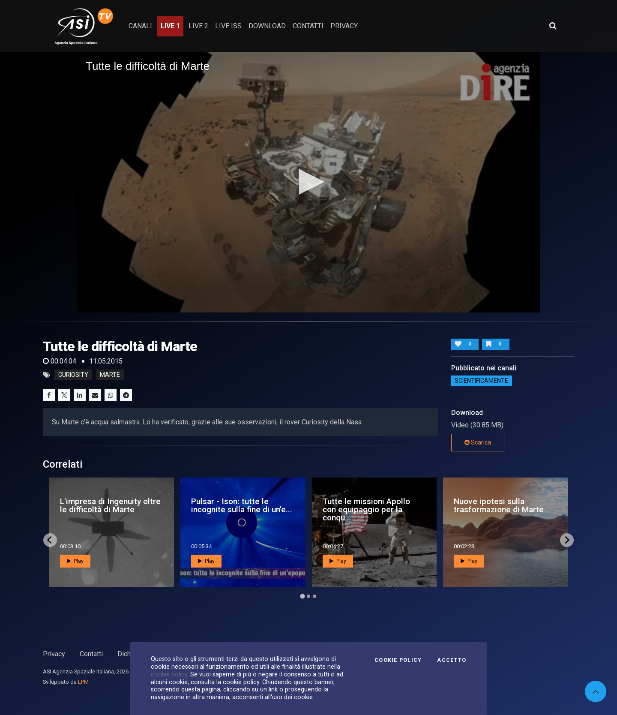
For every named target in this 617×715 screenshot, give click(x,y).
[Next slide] (567, 540)
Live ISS (228, 26)
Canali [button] (140, 26)
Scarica (477, 442)
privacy (344, 26)
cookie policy (169, 674)
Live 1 (170, 26)
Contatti (91, 654)
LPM (83, 682)
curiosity (73, 375)
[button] (308, 182)
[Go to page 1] (302, 596)
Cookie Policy (398, 660)
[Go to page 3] (314, 596)
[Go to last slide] (50, 540)
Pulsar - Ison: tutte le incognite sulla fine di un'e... (241, 505)
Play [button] (75, 561)
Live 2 (198, 26)
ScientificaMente (481, 380)
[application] (308, 182)
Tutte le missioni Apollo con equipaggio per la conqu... (366, 509)
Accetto (451, 660)
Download (267, 26)
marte (110, 375)
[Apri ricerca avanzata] (552, 26)
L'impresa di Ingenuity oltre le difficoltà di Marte (110, 505)
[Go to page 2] (308, 596)
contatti (308, 26)
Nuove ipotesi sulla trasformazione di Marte (499, 505)
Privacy (54, 654)
